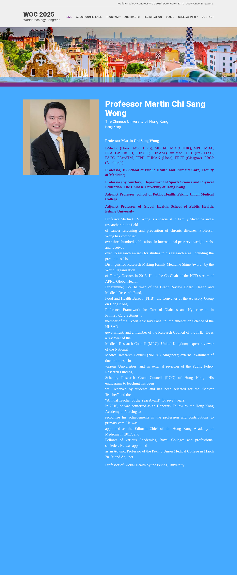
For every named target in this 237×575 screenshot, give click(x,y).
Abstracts (132, 16)
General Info (187, 16)
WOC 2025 (39, 14)
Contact (208, 16)
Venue (170, 16)
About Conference (89, 16)
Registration (153, 16)
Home (68, 16)
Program (112, 16)
